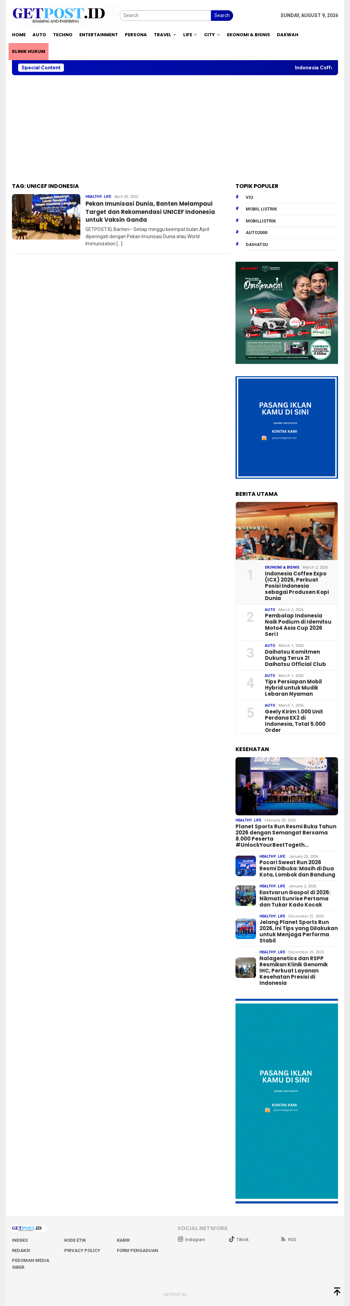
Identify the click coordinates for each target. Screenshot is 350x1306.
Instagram (191, 1239)
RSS (288, 1239)
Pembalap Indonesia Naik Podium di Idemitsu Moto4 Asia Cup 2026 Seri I (298, 625)
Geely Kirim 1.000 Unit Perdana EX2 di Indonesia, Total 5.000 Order (295, 721)
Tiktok (239, 1239)
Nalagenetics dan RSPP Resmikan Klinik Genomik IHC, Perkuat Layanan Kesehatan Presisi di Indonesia (293, 970)
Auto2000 (256, 232)
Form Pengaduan (137, 1250)
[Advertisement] (175, 129)
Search (222, 15)
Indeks (20, 1240)
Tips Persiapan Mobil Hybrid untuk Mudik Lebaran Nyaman (293, 688)
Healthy (93, 196)
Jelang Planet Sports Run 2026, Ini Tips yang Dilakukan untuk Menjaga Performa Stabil (298, 931)
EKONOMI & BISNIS (282, 567)
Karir (123, 1240)
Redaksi (21, 1250)
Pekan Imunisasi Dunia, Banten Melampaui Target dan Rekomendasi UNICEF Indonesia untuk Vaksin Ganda (155, 211)
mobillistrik (261, 220)
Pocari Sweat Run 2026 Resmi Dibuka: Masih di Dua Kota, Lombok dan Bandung (297, 868)
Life (107, 196)
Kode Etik (75, 1240)
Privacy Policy (82, 1250)
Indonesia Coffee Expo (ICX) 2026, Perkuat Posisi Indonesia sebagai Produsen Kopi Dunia (297, 586)
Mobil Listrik (261, 209)
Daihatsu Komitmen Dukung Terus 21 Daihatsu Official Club (295, 658)
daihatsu (257, 244)
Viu (249, 197)
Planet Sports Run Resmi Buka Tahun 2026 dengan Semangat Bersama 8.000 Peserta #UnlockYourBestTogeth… (285, 836)
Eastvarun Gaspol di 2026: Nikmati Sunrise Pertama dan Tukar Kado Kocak (295, 898)
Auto (270, 610)
